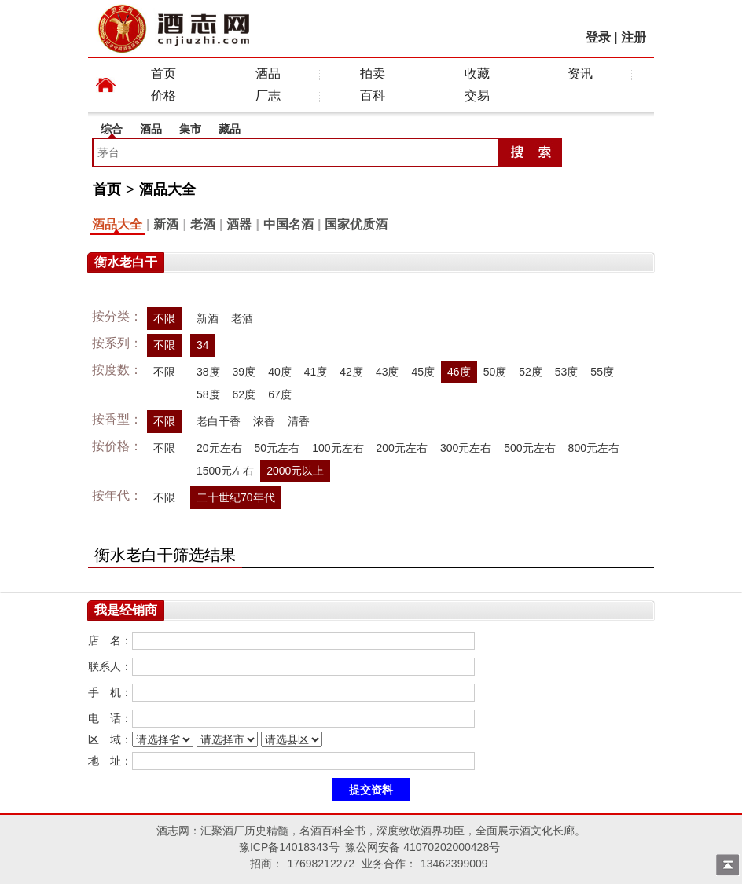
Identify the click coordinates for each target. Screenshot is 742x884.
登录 (598, 37)
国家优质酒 (356, 224)
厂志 (268, 95)
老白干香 (219, 421)
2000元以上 (295, 470)
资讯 (580, 73)
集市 (190, 129)
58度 (208, 394)
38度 (208, 371)
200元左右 (402, 448)
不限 (164, 318)
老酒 (202, 224)
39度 (244, 371)
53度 (567, 371)
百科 (372, 95)
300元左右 (465, 448)
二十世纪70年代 (236, 497)
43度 (387, 371)
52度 (530, 371)
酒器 (239, 224)
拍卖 (372, 73)
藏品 (230, 129)
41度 (316, 371)
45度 (423, 371)
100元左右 (337, 448)
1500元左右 (225, 470)
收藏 (477, 73)
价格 (163, 95)
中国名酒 (288, 224)
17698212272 (320, 863)
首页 (163, 73)
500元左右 (529, 448)
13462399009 (454, 863)
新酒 (165, 224)
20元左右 (219, 448)
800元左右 (593, 448)
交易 (477, 95)
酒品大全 (167, 189)
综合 (112, 129)
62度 (244, 394)
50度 (495, 371)
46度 (459, 371)
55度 (602, 371)
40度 (280, 371)
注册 (633, 37)
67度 (280, 394)
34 (203, 345)
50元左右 (277, 448)
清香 (299, 421)
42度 (351, 371)
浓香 (264, 421)
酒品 (268, 73)
